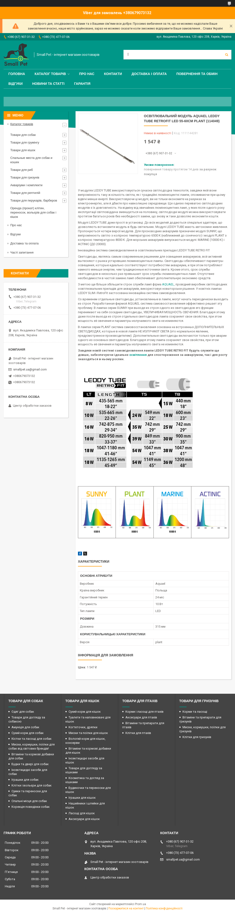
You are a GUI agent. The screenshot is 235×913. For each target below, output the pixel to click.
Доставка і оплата (149, 74)
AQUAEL (168, 284)
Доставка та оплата (24, 243)
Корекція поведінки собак (31, 807)
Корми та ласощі (194, 711)
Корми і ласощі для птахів (144, 711)
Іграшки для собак (25, 779)
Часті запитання (22, 252)
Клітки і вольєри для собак (32, 785)
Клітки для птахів (138, 733)
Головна (16, 74)
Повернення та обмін (196, 74)
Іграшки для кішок (82, 797)
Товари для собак (23, 135)
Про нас (86, 74)
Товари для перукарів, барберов (33, 200)
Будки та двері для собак (30, 764)
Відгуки (15, 84)
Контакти (113, 74)
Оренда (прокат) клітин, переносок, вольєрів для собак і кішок (33, 212)
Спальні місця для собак (29, 801)
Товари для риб (21, 170)
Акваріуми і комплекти (26, 185)
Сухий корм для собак (28, 733)
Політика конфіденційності (164, 908)
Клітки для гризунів (196, 737)
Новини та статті (48, 84)
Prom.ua (140, 904)
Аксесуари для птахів (141, 717)
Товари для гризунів (24, 177)
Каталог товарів (50, 74)
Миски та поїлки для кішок (88, 733)
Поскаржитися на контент (126, 908)
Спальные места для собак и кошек (31, 160)
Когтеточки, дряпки (83, 727)
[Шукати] (226, 54)
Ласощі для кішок (82, 813)
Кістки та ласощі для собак (32, 738)
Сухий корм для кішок (85, 711)
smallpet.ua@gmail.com (30, 369)
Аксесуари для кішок (84, 819)
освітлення (138, 355)
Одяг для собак (23, 711)
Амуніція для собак (25, 727)
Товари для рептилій (25, 193)
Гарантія (82, 84)
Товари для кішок (22, 150)
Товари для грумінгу (24, 142)
